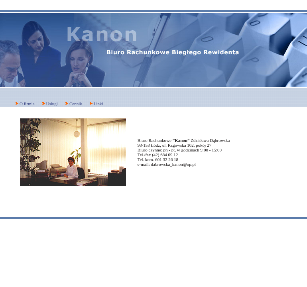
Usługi (52, 103)
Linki (98, 103)
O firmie (27, 103)
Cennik (75, 103)
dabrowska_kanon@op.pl (173, 164)
